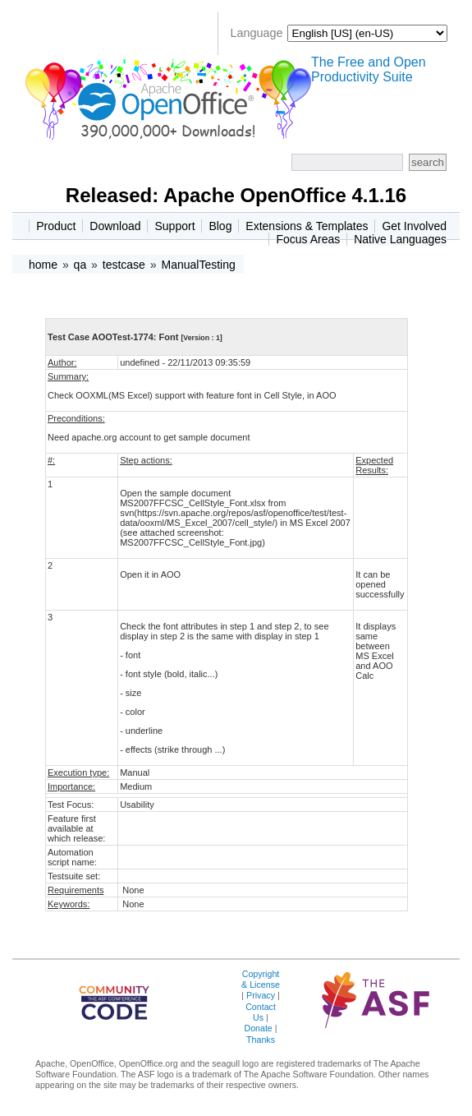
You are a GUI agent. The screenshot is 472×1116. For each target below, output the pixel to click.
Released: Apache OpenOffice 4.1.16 (236, 195)
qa (80, 264)
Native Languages (400, 239)
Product (56, 226)
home (43, 264)
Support (174, 226)
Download (114, 226)
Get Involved (414, 226)
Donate (258, 1028)
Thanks (260, 1040)
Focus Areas (308, 239)
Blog (220, 226)
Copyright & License (260, 979)
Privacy (260, 995)
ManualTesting (198, 264)
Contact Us (260, 1012)
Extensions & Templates (306, 226)
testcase (124, 264)
